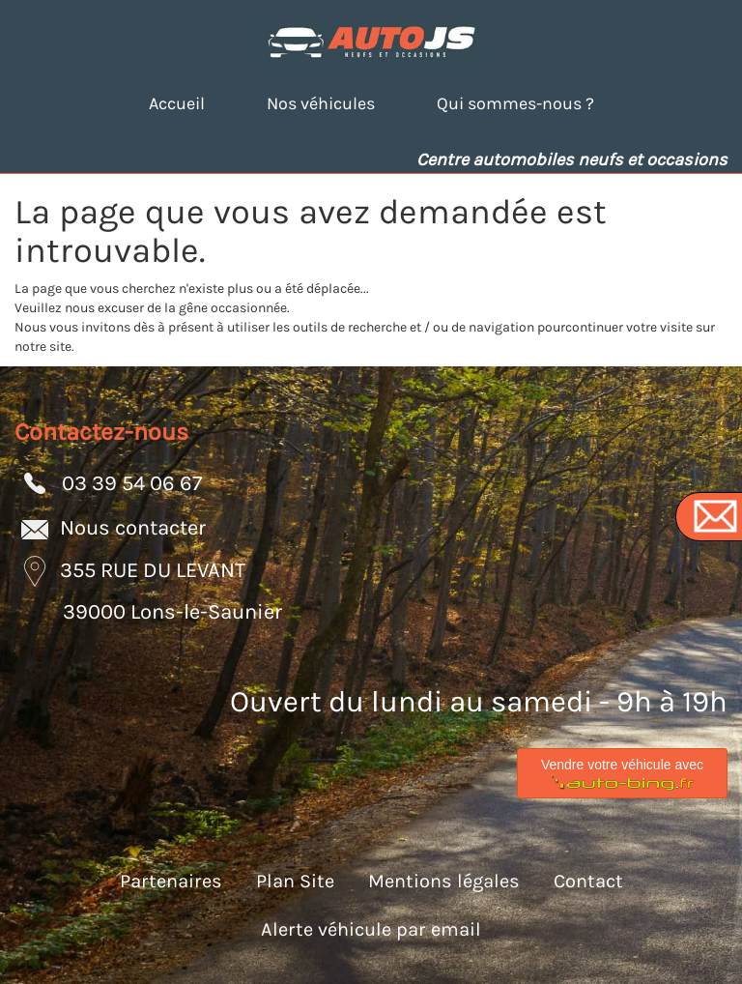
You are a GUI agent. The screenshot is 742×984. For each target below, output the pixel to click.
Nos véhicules (321, 103)
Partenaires (171, 881)
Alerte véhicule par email (371, 929)
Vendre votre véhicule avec (622, 774)
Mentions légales (444, 881)
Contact (588, 881)
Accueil (177, 103)
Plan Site (295, 881)
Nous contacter (133, 527)
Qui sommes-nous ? (515, 103)
